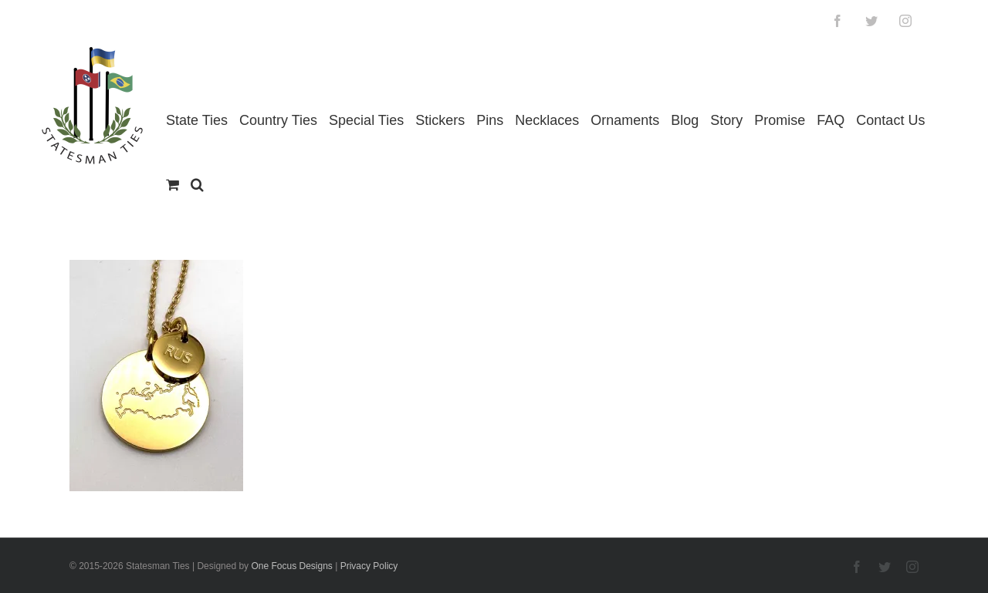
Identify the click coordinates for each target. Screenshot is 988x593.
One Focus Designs (291, 566)
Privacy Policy (369, 566)
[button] (197, 185)
